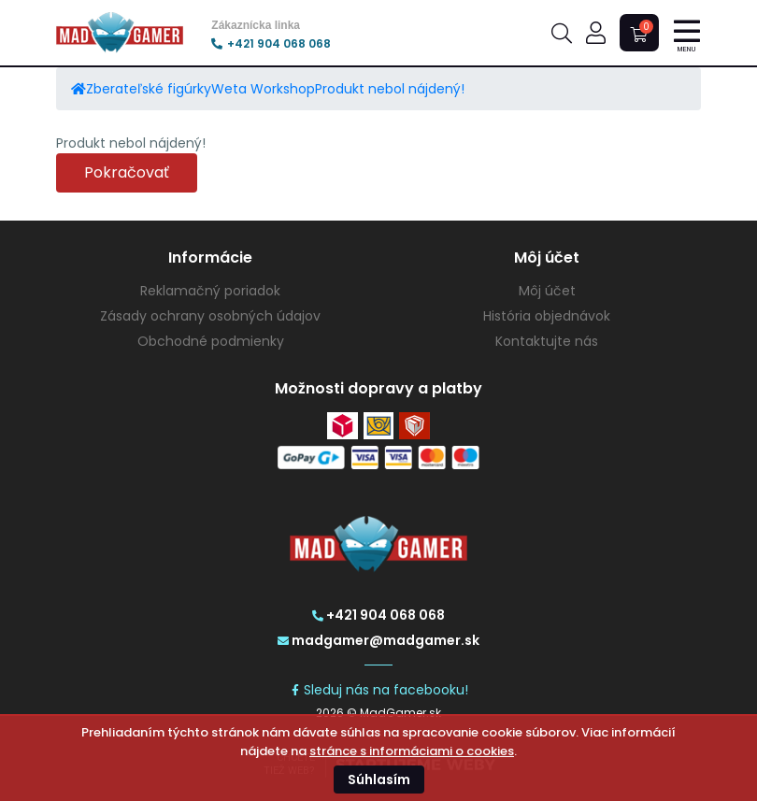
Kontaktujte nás (546, 341)
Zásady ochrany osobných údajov (210, 316)
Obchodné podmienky (210, 341)
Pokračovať (126, 172)
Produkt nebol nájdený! (389, 88)
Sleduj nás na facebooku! (379, 689)
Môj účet (547, 290)
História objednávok (546, 316)
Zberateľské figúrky (148, 88)
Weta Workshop (263, 88)
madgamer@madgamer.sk (378, 640)
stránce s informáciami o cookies (411, 751)
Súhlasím (379, 779)
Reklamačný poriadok (210, 290)
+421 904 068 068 (271, 44)
